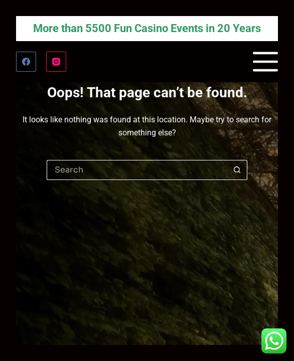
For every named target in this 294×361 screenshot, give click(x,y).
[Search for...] (137, 170)
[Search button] (237, 170)
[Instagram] (56, 62)
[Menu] (265, 61)
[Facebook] (26, 62)
